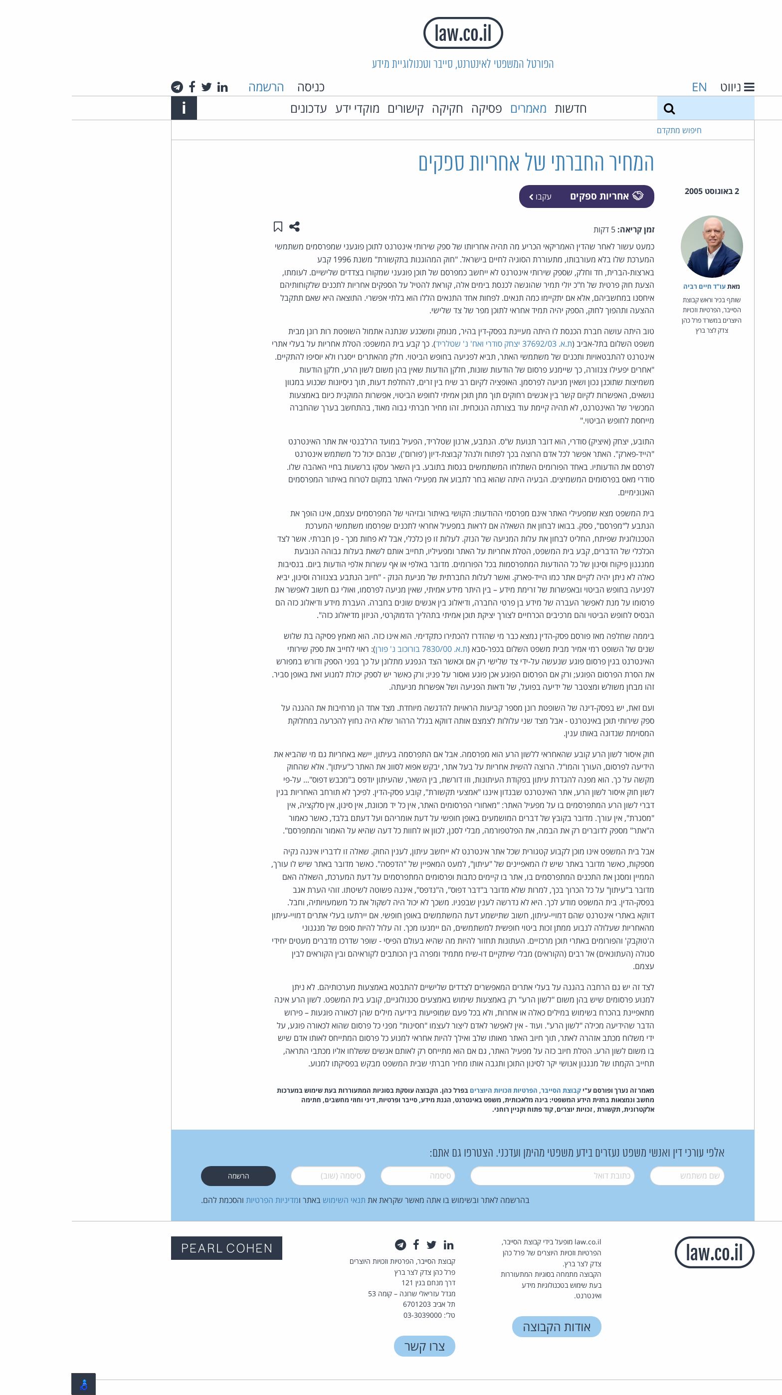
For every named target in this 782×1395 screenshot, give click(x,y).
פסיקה (414, 108)
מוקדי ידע (285, 108)
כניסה (239, 86)
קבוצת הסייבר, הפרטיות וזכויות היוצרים (453, 1090)
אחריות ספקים (534, 195)
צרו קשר (353, 1346)
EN (627, 86)
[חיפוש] (597, 108)
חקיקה (375, 108)
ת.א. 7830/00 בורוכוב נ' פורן (349, 648)
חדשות (499, 108)
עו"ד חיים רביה (632, 286)
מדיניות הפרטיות (200, 1200)
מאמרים (456, 108)
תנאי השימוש (272, 1200)
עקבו (468, 196)
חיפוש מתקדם (607, 130)
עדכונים (236, 108)
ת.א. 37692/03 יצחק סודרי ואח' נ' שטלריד (432, 343)
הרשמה (194, 86)
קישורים (334, 108)
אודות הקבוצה (485, 1326)
